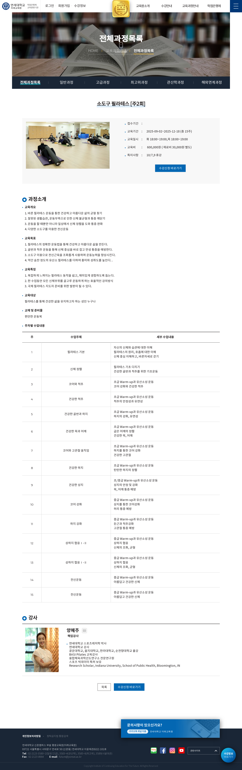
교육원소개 (143, 6)
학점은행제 (214, 6)
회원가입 (64, 6)
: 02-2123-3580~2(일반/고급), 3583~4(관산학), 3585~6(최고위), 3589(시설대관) (67, 753)
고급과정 (103, 82)
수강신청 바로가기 (170, 168)
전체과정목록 (30, 82)
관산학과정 (175, 82)
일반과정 (66, 82)
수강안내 (166, 6)
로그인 (49, 6)
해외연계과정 (212, 82)
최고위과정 (139, 82)
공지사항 (142, 18)
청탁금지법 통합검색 (57, 736)
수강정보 (80, 6)
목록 (104, 687)
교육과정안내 (190, 6)
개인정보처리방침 (31, 736)
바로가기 (228, 755)
